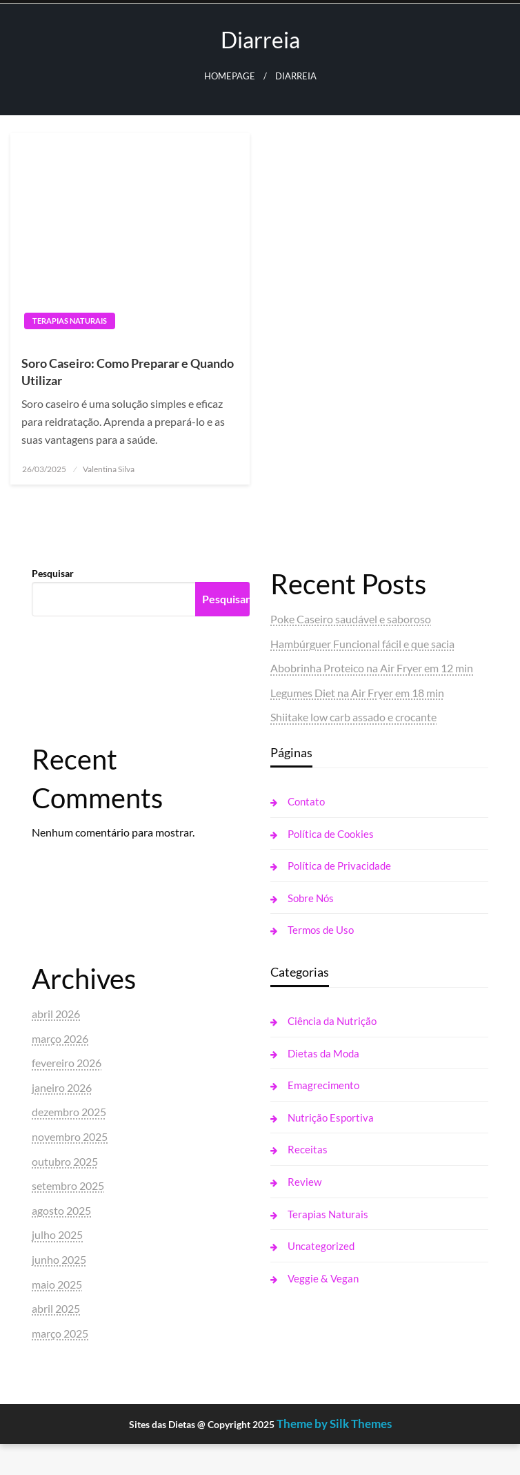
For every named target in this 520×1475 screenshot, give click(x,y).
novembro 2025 (70, 1136)
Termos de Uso (321, 930)
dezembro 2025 (69, 1111)
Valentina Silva (108, 469)
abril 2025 (56, 1308)
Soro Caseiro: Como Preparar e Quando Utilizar (127, 371)
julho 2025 (57, 1234)
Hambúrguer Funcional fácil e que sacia (362, 643)
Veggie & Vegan (323, 1278)
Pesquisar (53, 573)
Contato (306, 801)
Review (304, 1181)
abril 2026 (56, 1013)
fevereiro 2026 (66, 1062)
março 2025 (60, 1333)
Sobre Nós (311, 898)
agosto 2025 (61, 1210)
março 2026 (60, 1038)
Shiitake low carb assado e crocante (353, 716)
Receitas (308, 1149)
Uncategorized (321, 1246)
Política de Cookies (331, 834)
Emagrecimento (323, 1085)
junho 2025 (59, 1259)
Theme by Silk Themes (334, 1423)
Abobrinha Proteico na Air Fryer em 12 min (371, 667)
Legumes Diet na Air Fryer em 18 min (357, 692)
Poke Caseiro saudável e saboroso (350, 618)
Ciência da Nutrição (332, 1021)
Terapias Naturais (69, 320)
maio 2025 (57, 1284)
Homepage (229, 76)
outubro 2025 (65, 1161)
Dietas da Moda (323, 1053)
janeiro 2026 (62, 1087)
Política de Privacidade (339, 865)
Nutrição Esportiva (331, 1117)
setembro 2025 (68, 1185)
